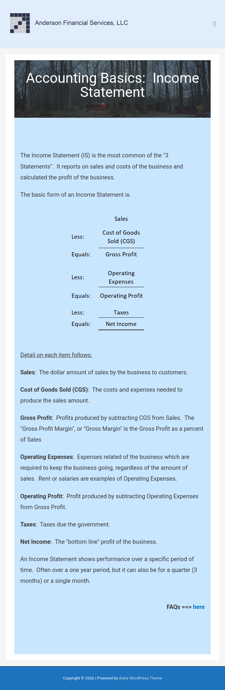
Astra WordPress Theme (140, 678)
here (199, 606)
